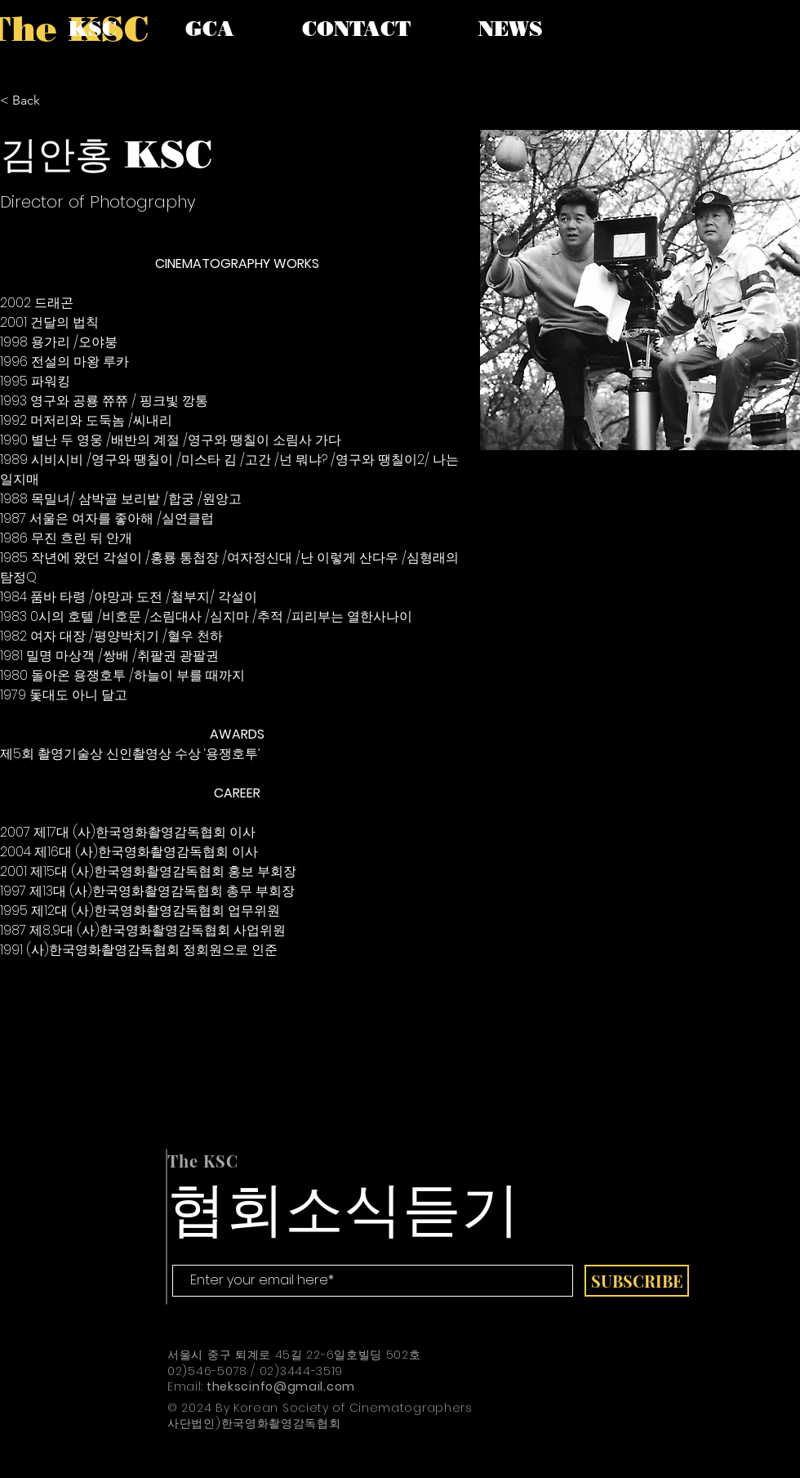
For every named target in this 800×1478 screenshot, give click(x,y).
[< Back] (32, 101)
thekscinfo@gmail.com (281, 1386)
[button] (92, 28)
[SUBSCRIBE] (636, 1281)
